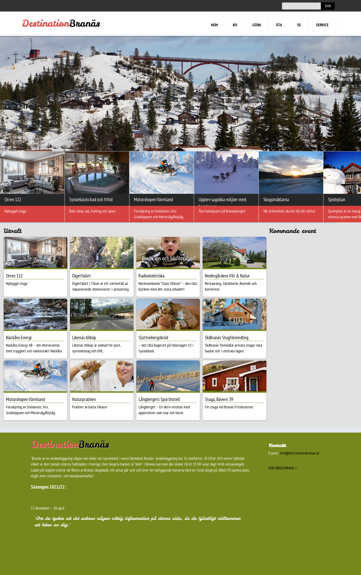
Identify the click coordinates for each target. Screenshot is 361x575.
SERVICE (322, 24)
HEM (214, 24)
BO (235, 24)
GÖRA (256, 24)
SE (299, 24)
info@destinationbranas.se (299, 453)
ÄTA (279, 24)
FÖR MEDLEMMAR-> (282, 468)
